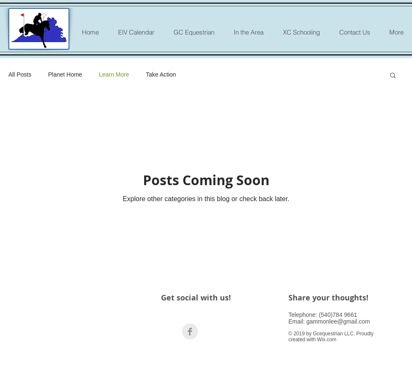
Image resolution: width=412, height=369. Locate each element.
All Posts (19, 74)
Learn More (114, 74)
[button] (393, 76)
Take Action (161, 74)
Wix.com (326, 339)
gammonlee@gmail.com (338, 321)
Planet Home (65, 74)
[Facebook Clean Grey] (190, 332)
